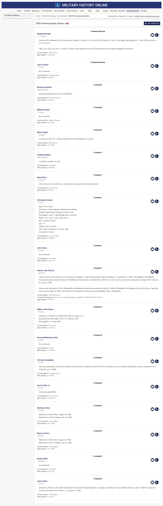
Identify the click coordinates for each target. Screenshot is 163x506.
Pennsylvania (62, 16)
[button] (79, 33)
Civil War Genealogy (49, 16)
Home (38, 16)
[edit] (157, 35)
